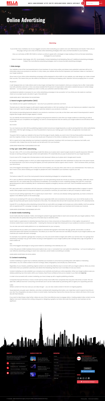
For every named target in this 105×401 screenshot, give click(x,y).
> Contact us (56, 369)
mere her (83, 273)
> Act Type (55, 362)
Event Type (51, 3)
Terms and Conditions (93, 398)
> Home (55, 356)
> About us (55, 359)
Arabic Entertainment (38, 3)
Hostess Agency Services (60, 3)
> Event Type (56, 365)
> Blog (54, 372)
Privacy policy (84, 398)
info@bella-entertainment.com (17, 363)
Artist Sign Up (76, 3)
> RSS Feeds (56, 375)
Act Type (46, 3)
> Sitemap (55, 378)
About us (30, 3)
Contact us (69, 3)
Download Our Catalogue (87, 381)
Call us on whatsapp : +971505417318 (18, 369)
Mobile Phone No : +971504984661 (18, 366)
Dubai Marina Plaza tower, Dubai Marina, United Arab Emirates (17, 373)
